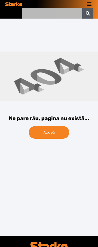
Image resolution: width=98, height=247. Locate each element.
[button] (89, 4)
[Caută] (87, 13)
